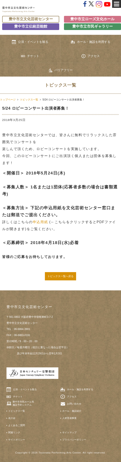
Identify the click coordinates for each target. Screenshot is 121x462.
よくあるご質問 (16, 425)
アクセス (91, 56)
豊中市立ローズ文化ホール (92, 19)
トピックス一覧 (29, 99)
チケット (30, 56)
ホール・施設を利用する (90, 42)
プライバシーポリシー (74, 439)
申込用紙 (40, 222)
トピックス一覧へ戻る (60, 276)
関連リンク (14, 432)
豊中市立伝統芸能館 (30, 26)
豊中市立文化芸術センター (31, 19)
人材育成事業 (69, 418)
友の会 (11, 418)
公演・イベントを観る (30, 42)
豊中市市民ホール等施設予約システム (23, 403)
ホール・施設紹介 (71, 411)
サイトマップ (69, 432)
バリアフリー (60, 70)
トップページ (8, 99)
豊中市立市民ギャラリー (92, 26)
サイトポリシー (16, 439)
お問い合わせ (74, 403)
